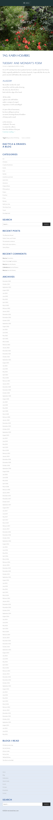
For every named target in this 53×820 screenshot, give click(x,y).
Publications (5, 778)
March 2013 (6, 667)
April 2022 (5, 338)
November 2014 (7, 607)
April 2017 (5, 520)
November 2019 (7, 426)
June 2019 (5, 441)
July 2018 (5, 474)
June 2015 (5, 586)
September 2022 (7, 323)
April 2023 (5, 302)
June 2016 (5, 550)
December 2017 (7, 495)
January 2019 (6, 456)
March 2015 (6, 595)
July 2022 (5, 329)
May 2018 (5, 480)
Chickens (5, 162)
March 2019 (6, 450)
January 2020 (6, 420)
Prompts (5, 787)
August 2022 (6, 326)
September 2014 (7, 613)
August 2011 (6, 725)
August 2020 (6, 399)
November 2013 (7, 643)
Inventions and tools (8, 177)
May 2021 (5, 371)
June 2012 (5, 695)
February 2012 (6, 707)
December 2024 (7, 281)
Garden (4, 174)
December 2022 (7, 314)
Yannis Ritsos (6, 247)
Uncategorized (6, 213)
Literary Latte (6, 751)
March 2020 (6, 414)
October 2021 (6, 356)
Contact (4, 793)
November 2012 (7, 680)
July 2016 (5, 547)
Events (4, 168)
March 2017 (6, 523)
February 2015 (6, 598)
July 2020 (5, 402)
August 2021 (6, 362)
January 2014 (6, 637)
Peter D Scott (6, 261)
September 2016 (7, 541)
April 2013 (5, 664)
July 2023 (5, 293)
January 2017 (6, 529)
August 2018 (6, 471)
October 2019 (6, 429)
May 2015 (5, 589)
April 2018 (5, 483)
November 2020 (7, 390)
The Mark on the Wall (8, 760)
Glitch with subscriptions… (9, 244)
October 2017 (6, 501)
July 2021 (5, 365)
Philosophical (6, 189)
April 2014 (5, 628)
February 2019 (6, 453)
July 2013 (5, 655)
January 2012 (6, 710)
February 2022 (6, 344)
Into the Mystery (11, 264)
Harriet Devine (6, 748)
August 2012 (6, 689)
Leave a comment (26, 138)
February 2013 (6, 671)
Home (4, 772)
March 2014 (6, 631)
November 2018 (7, 462)
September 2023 (7, 287)
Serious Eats (6, 754)
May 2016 (5, 553)
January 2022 (6, 347)
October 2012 (6, 683)
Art (3, 159)
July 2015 (5, 583)
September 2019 (7, 432)
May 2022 (5, 335)
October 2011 (6, 719)
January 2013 (6, 674)
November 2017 (7, 498)
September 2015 (7, 577)
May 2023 (5, 299)
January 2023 (6, 311)
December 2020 (7, 387)
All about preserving (8, 745)
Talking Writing (6, 757)
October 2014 (6, 610)
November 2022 (7, 317)
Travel (4, 210)
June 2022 (5, 332)
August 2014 (6, 616)
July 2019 (5, 438)
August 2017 (6, 507)
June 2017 (5, 513)
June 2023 (5, 296)
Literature (5, 183)
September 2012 (7, 686)
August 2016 (6, 544)
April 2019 (5, 447)
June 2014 (5, 622)
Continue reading (9, 132)
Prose (4, 198)
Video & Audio (6, 781)
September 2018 (7, 468)
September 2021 (7, 359)
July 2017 (5, 510)
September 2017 (7, 504)
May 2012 (5, 698)
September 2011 (7, 722)
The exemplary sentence (9, 241)
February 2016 (6, 562)
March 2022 (6, 341)
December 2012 (7, 677)
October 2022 (6, 320)
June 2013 (5, 658)
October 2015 (6, 574)
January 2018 (6, 492)
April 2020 (5, 411)
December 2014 (7, 604)
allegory (8, 138)
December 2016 (7, 532)
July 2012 (5, 692)
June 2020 (5, 405)
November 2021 (7, 353)
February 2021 (6, 380)
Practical (5, 195)
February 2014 (6, 634)
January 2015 (6, 601)
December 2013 (7, 640)
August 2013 (6, 652)
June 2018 (5, 477)
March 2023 (6, 305)
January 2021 (6, 384)
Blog (4, 775)
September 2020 (7, 396)
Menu (27, 3)
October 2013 (6, 646)
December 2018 (7, 459)
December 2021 (7, 350)
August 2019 (6, 435)
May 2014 (5, 625)
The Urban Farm (7, 207)
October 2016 (6, 538)
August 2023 (6, 290)
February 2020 (6, 417)
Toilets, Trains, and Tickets (9, 238)
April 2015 (5, 592)
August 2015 (6, 580)
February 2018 (6, 489)
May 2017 (5, 516)
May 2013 (5, 661)
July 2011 (5, 728)
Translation (10, 258)
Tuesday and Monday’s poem (22, 63)
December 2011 (7, 713)
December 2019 (7, 423)
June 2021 (5, 368)
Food (4, 171)
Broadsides (5, 790)
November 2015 (7, 571)
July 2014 (5, 619)
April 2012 (5, 701)
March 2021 (6, 377)
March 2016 (6, 559)
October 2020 (6, 393)
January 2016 (6, 565)
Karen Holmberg (15, 138)
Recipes (5, 201)
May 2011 (5, 734)
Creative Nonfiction (8, 165)
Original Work (6, 186)
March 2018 (6, 486)
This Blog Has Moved (8, 235)
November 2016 (7, 535)
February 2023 (6, 308)
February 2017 (6, 526)
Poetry (22, 66)
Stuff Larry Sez (6, 204)
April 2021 (5, 374)
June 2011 (5, 731)
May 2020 (5, 408)
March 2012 (6, 704)
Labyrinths (5, 180)
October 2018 (6, 465)
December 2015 (7, 568)
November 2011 (7, 716)
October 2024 (6, 284)
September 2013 (7, 649)
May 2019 (5, 444)
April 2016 (5, 556)
